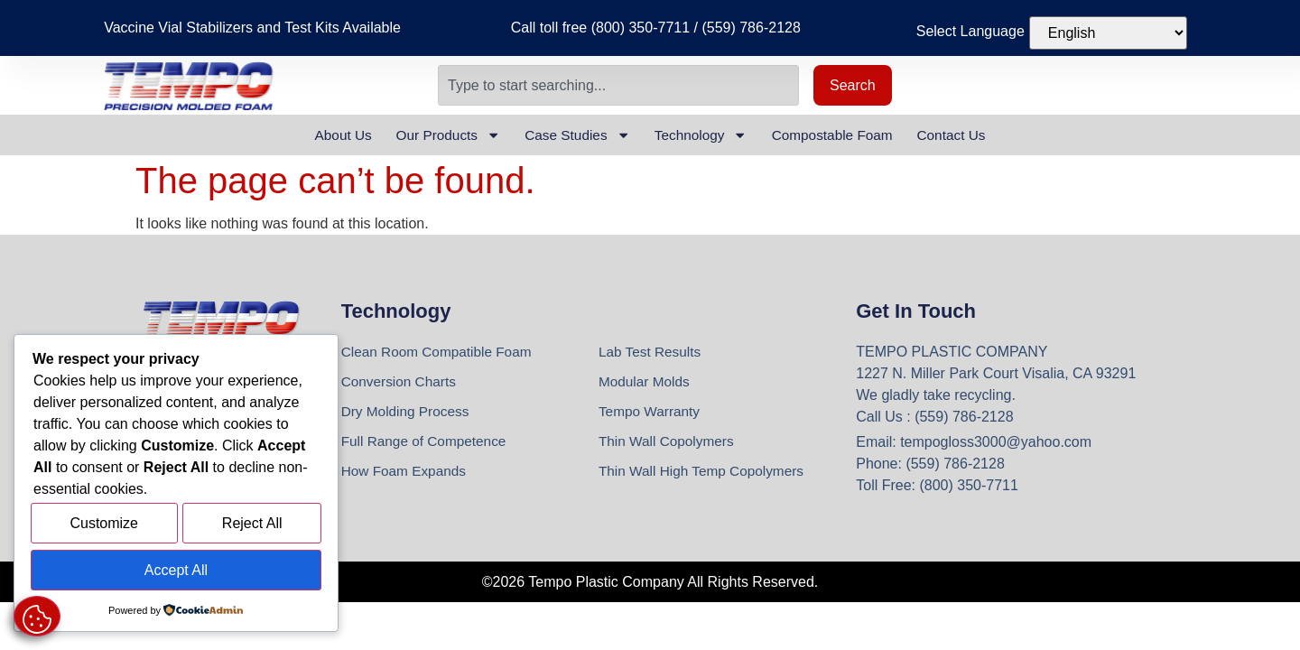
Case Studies (573, 135)
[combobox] (618, 85)
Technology (703, 135)
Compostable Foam (842, 135)
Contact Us (967, 135)
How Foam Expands (406, 475)
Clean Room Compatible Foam (440, 352)
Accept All (176, 571)
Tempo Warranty (651, 414)
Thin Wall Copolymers (669, 444)
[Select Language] (1108, 33)
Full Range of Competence (427, 444)
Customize (104, 526)
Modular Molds (646, 383)
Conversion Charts (401, 383)
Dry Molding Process (408, 414)
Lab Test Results (652, 352)
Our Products (437, 135)
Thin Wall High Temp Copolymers (705, 475)
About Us (327, 135)
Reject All (252, 526)
